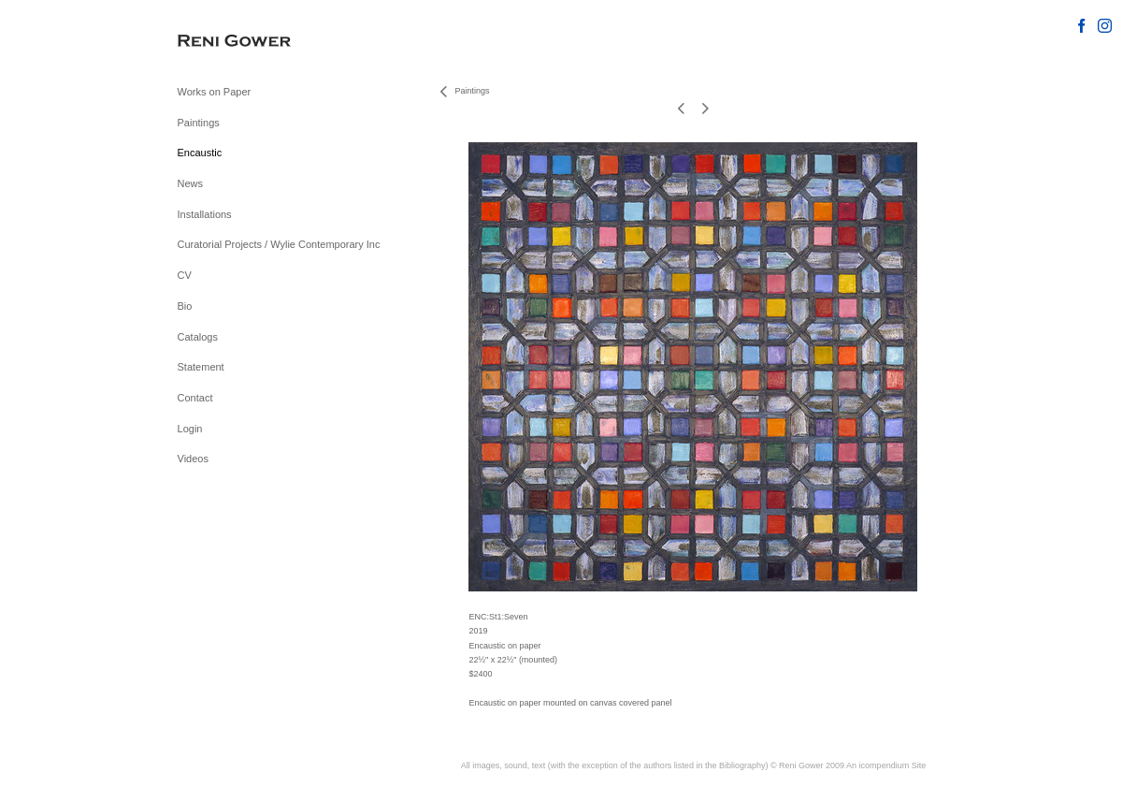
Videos (193, 458)
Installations (205, 214)
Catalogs (198, 336)
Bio (185, 306)
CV (185, 275)
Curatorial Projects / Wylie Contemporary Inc (279, 244)
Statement (201, 366)
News (191, 183)
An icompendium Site (886, 765)
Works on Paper (215, 91)
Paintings (199, 122)
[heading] (224, 42)
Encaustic (200, 152)
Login (190, 428)
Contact (195, 397)
